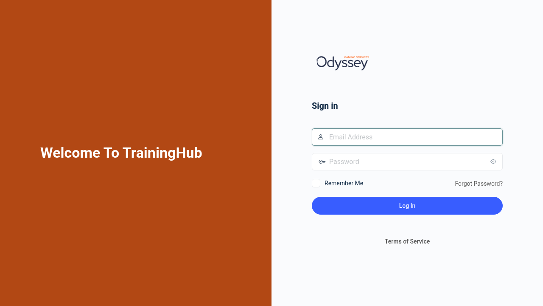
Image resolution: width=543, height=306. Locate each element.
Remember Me (344, 183)
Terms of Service (407, 241)
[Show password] (494, 161)
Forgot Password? (479, 183)
